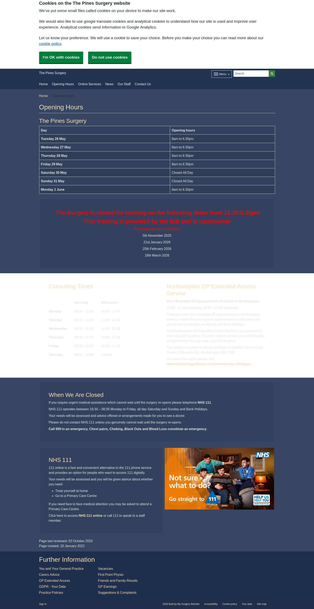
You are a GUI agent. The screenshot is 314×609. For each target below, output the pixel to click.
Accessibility (210, 604)
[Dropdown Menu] (221, 74)
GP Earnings (107, 586)
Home (43, 84)
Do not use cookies (109, 57)
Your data (247, 604)
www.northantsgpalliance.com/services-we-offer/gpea (209, 363)
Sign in (43, 604)
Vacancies (105, 568)
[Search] (251, 73)
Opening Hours (63, 84)
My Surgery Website (188, 604)
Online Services (89, 84)
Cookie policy (229, 604)
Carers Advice (49, 574)
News (109, 84)
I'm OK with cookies (61, 57)
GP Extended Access (54, 580)
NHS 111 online (91, 515)
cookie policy (50, 44)
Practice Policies (51, 592)
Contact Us (143, 84)
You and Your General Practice (61, 568)
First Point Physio (111, 574)
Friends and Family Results (118, 580)
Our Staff (124, 84)
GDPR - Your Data (52, 586)
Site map (261, 604)
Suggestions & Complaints (117, 592)
